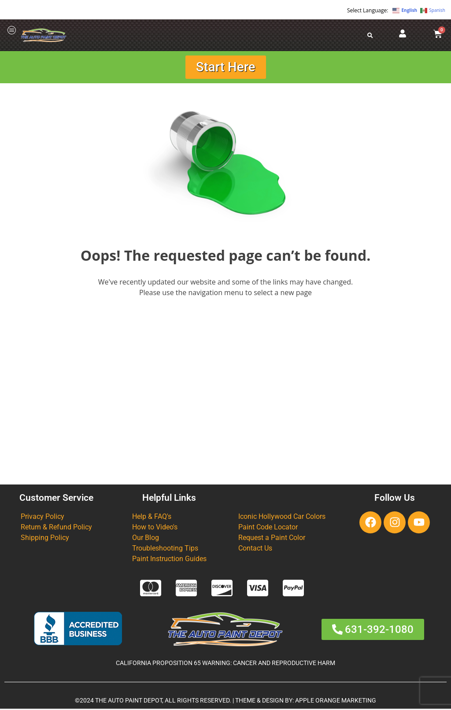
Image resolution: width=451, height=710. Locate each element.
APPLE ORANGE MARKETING (335, 702)
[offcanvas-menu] (11, 30)
